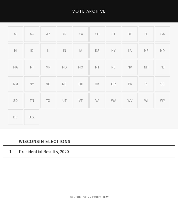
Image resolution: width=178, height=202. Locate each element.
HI (15, 50)
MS (64, 67)
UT (64, 100)
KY (113, 50)
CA (81, 34)
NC (48, 84)
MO (80, 67)
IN (64, 50)
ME (146, 50)
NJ (163, 67)
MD (162, 50)
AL (15, 34)
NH (146, 67)
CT (113, 34)
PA (130, 84)
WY (162, 100)
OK (97, 84)
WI (146, 100)
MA (15, 67)
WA (113, 100)
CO (97, 34)
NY (32, 84)
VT (81, 100)
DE (130, 34)
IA (80, 50)
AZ (48, 34)
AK (32, 34)
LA (130, 50)
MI (31, 67)
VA (97, 100)
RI (146, 84)
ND (64, 84)
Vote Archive (89, 11)
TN (32, 100)
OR (113, 84)
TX (48, 100)
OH (80, 84)
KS (97, 50)
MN (48, 67)
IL (48, 50)
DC (15, 117)
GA (162, 34)
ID (31, 50)
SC (162, 84)
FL (146, 34)
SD (15, 100)
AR (64, 34)
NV (130, 67)
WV (129, 100)
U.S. (32, 117)
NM (15, 84)
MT (97, 67)
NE (113, 67)
